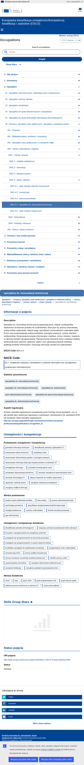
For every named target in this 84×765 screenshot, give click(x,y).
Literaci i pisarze (29, 302)
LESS (7, 581)
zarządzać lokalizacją (13, 568)
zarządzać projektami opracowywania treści (42, 568)
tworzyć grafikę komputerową (36, 553)
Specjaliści (6, 300)
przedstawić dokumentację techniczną (19, 473)
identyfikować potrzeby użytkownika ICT (49, 447)
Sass (16, 581)
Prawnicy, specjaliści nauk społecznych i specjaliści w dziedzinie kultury (42, 300)
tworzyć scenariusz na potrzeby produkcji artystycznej (25, 558)
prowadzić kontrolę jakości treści (40, 468)
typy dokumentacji (12, 515)
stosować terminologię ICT (15, 478)
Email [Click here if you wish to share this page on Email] (10, 717)
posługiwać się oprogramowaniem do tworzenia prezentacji (27, 538)
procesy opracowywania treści (62, 500)
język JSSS (27, 581)
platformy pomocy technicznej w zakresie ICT (22, 586)
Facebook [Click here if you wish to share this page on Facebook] (12, 703)
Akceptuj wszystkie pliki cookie (23, 759)
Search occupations (41, 47)
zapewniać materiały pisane (15, 483)
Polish (80, 10)
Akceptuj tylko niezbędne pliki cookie (56, 759)
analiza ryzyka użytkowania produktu (18, 500)
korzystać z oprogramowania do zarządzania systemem (25, 533)
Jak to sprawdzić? (74, 2)
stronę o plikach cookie (51, 750)
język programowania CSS (46, 581)
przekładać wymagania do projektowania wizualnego (24, 548)
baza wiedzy (41, 500)
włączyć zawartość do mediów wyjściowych (46, 478)
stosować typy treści (12, 553)
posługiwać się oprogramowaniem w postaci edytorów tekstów (28, 543)
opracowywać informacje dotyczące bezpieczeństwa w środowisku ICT (31, 463)
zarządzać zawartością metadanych (44, 483)
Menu (2, 29)
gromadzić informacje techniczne (17, 447)
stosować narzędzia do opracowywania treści (55, 473)
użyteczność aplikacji (51, 586)
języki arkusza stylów (69, 581)
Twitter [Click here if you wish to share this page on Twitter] (10, 697)
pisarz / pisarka (46, 302)
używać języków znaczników (15, 563)
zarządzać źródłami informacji (16, 488)
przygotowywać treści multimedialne (62, 548)
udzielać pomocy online (58, 558)
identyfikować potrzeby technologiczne (19, 528)
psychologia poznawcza (14, 505)
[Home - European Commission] (13, 10)
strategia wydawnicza (13, 510)
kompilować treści (40, 453)
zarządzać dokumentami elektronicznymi (46, 563)
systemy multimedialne (34, 510)
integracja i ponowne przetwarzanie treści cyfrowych (58, 528)
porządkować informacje (14, 468)
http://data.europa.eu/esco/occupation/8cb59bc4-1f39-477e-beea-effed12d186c (37, 660)
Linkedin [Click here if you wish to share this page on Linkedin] (11, 710)
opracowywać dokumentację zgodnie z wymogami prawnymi (27, 458)
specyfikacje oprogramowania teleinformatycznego (46, 505)
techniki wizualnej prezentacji (58, 510)
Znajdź (42, 59)
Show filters (11, 64)
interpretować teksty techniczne (17, 453)
